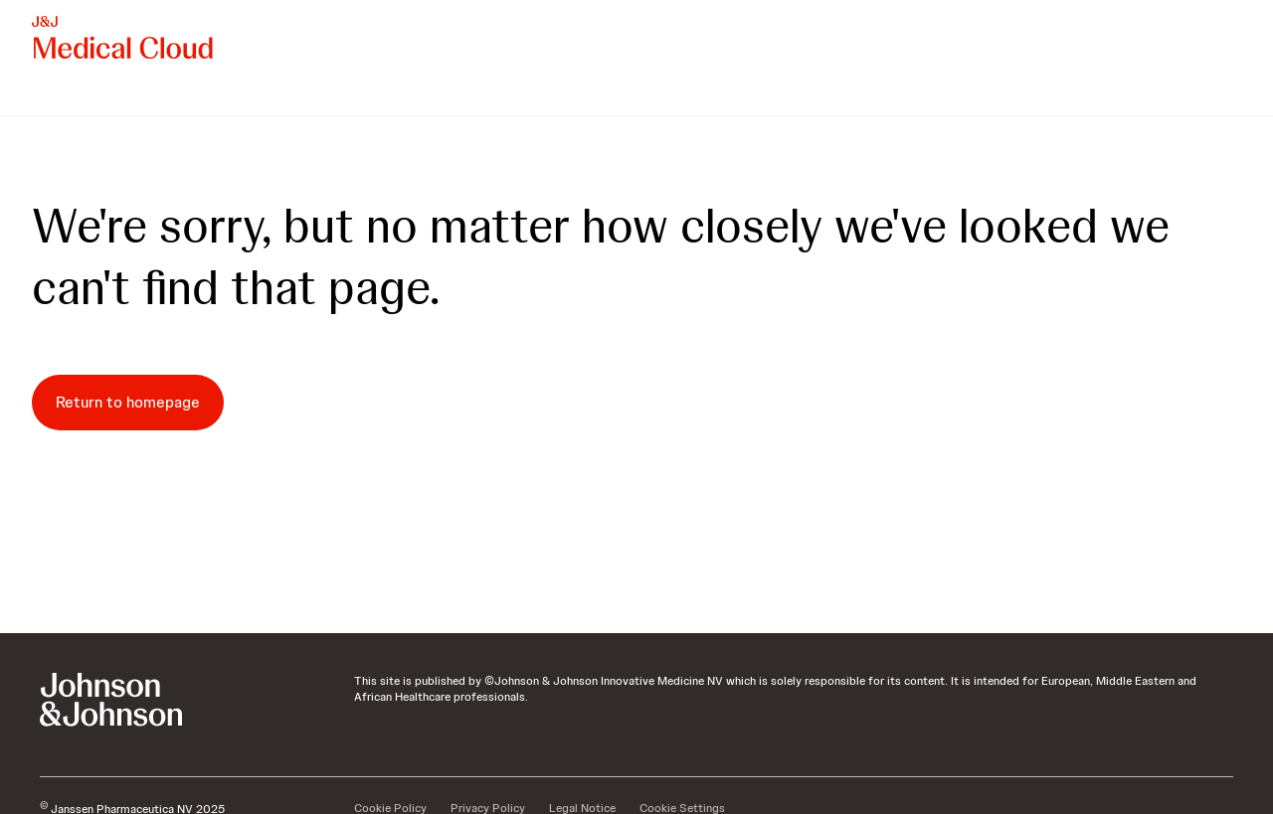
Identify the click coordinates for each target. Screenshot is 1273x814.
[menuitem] (40, 95)
